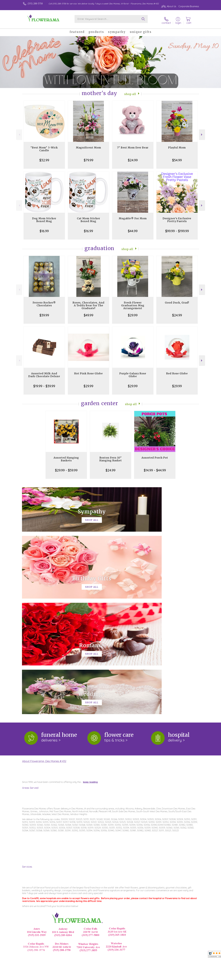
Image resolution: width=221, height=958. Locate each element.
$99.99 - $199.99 (177, 228)
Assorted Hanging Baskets (66, 457)
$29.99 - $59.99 (66, 468)
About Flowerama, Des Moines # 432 (44, 643)
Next (202, 132)
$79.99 (88, 158)
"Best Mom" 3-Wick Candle (44, 147)
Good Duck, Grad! (177, 300)
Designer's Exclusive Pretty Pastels (177, 217)
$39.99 (44, 313)
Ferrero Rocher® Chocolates (44, 302)
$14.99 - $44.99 (155, 468)
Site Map (191, 955)
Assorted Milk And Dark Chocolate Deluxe (44, 372)
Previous (19, 132)
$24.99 (133, 158)
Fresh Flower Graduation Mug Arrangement (132, 303)
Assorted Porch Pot (155, 455)
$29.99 (133, 313)
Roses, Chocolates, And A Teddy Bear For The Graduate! (88, 303)
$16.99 (44, 228)
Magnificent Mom (88, 145)
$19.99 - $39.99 (44, 384)
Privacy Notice (154, 955)
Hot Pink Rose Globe (88, 371)
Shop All (130, 91)
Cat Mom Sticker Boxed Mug (88, 217)
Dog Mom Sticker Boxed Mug (44, 217)
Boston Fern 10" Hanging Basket (110, 457)
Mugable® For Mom (133, 216)
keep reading (90, 664)
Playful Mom (177, 145)
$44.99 (133, 228)
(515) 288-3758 (35, 3)
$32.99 (44, 158)
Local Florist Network (174, 955)
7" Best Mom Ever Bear (132, 145)
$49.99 (88, 313)
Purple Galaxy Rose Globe (132, 372)
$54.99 (177, 158)
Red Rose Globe (177, 371)
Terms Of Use (137, 955)
